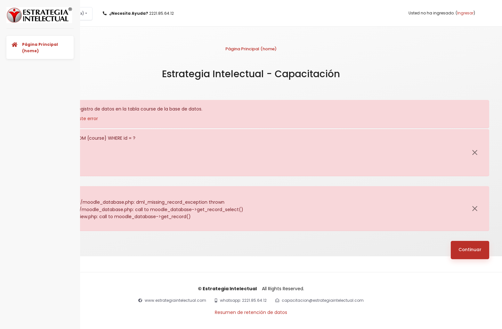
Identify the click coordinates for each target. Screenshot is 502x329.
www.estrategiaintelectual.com (175, 300)
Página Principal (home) (251, 49)
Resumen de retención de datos (251, 312)
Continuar (470, 250)
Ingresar (465, 13)
